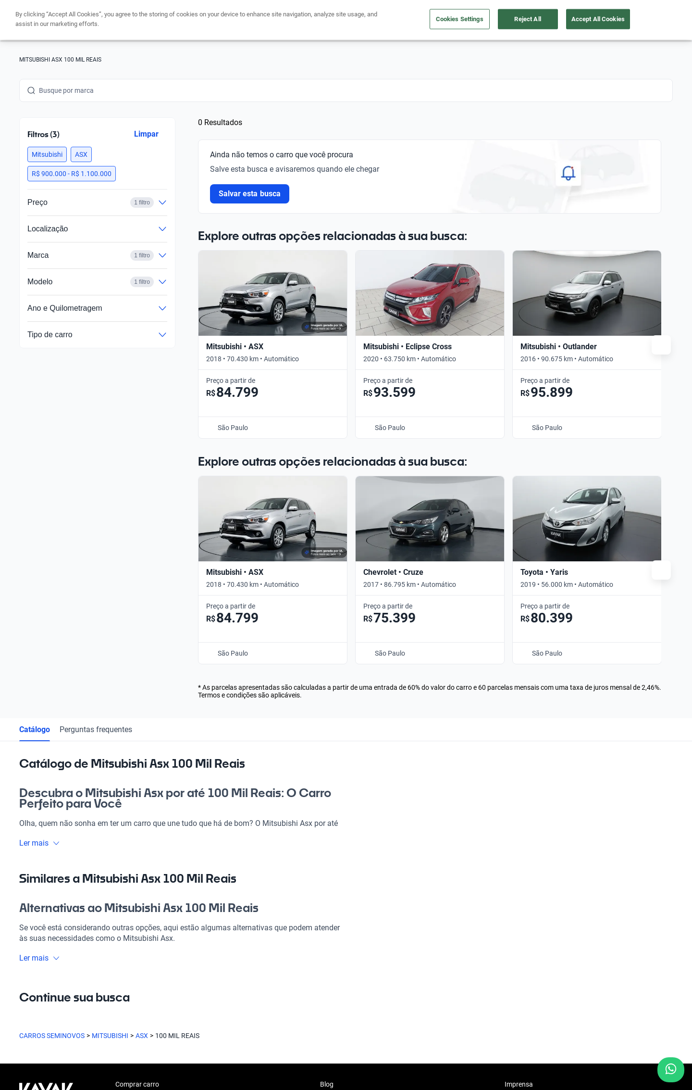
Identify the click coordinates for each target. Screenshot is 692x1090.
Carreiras (333, 909)
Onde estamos (137, 909)
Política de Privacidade (228, 1045)
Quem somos (339, 864)
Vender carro (134, 864)
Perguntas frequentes (96, 487)
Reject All (527, 19)
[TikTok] (119, 970)
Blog (327, 842)
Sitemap (492, 1045)
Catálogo (34, 487)
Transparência (449, 1045)
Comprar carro (137, 842)
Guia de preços (342, 886)
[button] (47, 154)
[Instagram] (50, 970)
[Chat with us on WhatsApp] (671, 1070)
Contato (332, 931)
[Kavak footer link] (46, 887)
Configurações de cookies (380, 1045)
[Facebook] (27, 970)
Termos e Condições (302, 1045)
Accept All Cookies (598, 19)
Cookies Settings (459, 19)
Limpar (146, 134)
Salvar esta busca (250, 193)
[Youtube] (73, 970)
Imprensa (519, 842)
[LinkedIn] (96, 970)
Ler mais (39, 601)
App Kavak (131, 886)
